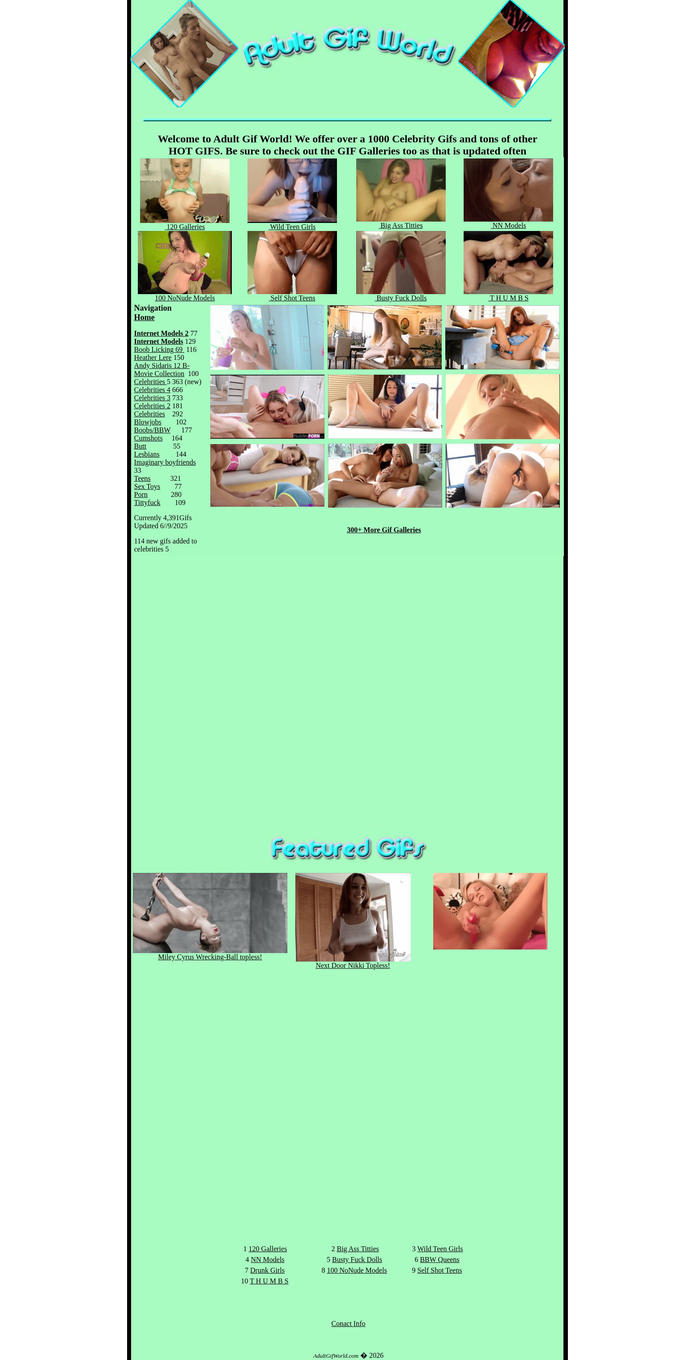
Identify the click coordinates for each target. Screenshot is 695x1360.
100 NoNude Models (185, 295)
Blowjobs (148, 422)
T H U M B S (508, 295)
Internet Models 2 (161, 333)
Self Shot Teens (292, 295)
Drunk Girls (267, 1270)
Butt (140, 446)
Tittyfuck (147, 502)
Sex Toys (147, 486)
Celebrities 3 (152, 398)
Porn (141, 494)
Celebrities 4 (152, 389)
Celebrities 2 (152, 406)
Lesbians (147, 454)
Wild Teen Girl (292, 224)
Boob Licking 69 (159, 349)
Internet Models (158, 341)
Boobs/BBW (152, 430)
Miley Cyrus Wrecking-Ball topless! (210, 954)
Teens (142, 478)
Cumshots (148, 438)
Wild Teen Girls (440, 1249)
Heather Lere (153, 357)
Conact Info (349, 1323)
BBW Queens (439, 1259)
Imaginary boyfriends (165, 462)
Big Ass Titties (401, 222)
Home (144, 317)
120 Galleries (185, 224)
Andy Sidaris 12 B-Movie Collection (162, 369)
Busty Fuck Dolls (401, 295)
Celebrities (150, 381)
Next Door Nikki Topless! (353, 962)
